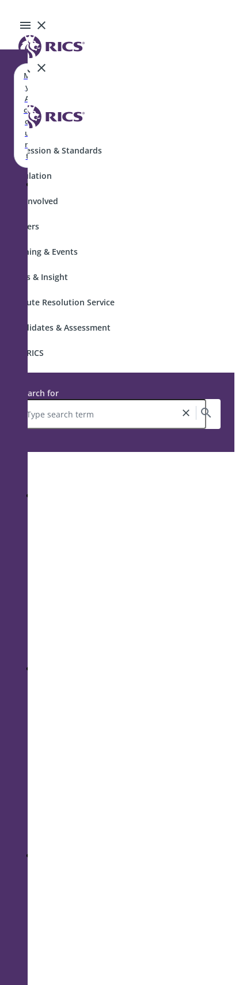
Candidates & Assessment (60, 327)
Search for (38, 393)
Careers (24, 226)
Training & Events (43, 251)
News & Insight (38, 276)
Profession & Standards (55, 150)
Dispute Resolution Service (62, 302)
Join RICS (26, 352)
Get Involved (33, 201)
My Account (27, 115)
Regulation (30, 175)
